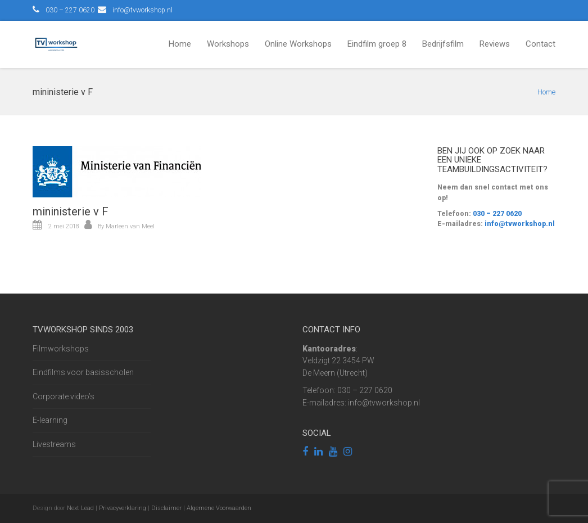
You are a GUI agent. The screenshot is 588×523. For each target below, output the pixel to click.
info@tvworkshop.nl (142, 10)
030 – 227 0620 (496, 214)
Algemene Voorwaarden (219, 508)
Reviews (495, 44)
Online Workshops (298, 44)
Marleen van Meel (130, 226)
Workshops (228, 44)
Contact (540, 44)
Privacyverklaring (122, 508)
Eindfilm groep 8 (376, 44)
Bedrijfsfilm (443, 44)
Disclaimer (166, 508)
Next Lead (80, 508)
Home (180, 44)
